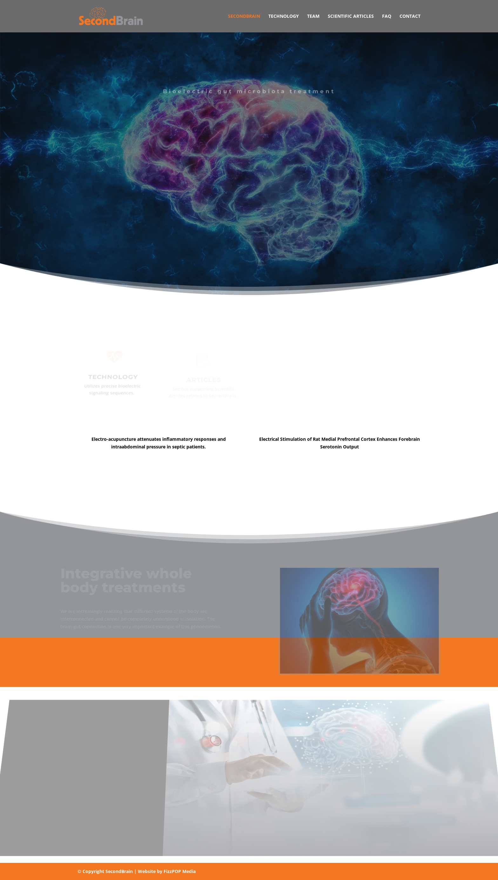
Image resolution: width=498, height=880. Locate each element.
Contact (410, 16)
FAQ (386, 16)
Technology (283, 16)
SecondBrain (244, 16)
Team (313, 16)
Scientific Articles (351, 16)
